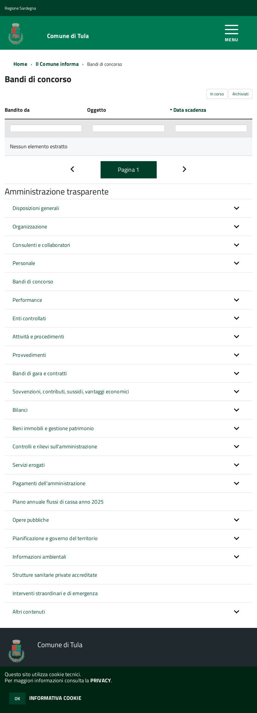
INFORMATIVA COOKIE (55, 698)
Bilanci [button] (20, 410)
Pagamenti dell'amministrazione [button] (49, 483)
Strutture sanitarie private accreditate (55, 575)
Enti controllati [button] (29, 318)
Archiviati (240, 94)
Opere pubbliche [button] (31, 520)
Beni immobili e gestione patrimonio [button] (53, 428)
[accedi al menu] (232, 32)
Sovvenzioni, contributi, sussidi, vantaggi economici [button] (71, 391)
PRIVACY (100, 680)
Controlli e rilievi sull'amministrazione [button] (55, 446)
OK (17, 698)
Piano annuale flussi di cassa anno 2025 (58, 502)
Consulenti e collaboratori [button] (41, 245)
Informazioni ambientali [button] (39, 557)
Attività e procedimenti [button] (38, 336)
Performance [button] (27, 300)
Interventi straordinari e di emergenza (55, 593)
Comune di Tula (68, 36)
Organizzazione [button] (30, 226)
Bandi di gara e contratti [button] (40, 373)
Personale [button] (24, 263)
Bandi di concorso (33, 281)
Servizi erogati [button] (29, 465)
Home (20, 64)
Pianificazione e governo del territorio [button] (55, 538)
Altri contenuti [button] (29, 612)
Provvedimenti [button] (29, 355)
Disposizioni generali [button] (36, 208)
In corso (217, 94)
